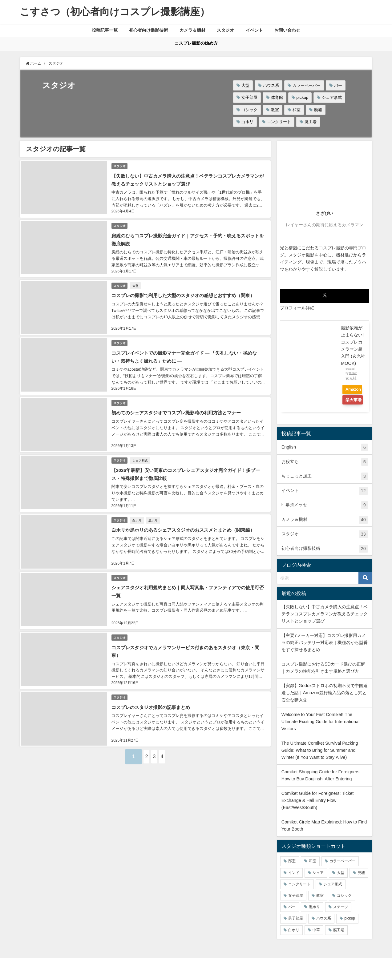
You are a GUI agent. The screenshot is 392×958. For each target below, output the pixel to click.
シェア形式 (332, 98)
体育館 (277, 98)
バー (338, 85)
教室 (275, 110)
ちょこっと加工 (324, 477)
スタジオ (225, 30)
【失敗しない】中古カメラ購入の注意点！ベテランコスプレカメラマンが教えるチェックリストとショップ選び (324, 614)
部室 (292, 861)
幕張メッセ (326, 505)
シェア (318, 873)
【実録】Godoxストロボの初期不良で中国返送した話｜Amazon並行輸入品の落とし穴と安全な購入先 (324, 693)
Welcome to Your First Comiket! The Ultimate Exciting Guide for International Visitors (320, 721)
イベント (254, 30)
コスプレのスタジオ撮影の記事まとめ (152, 688)
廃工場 (311, 122)
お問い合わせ (287, 30)
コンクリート (279, 122)
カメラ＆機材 (192, 30)
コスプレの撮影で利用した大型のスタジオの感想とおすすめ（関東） (187, 290)
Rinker (353, 373)
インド (293, 873)
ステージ (340, 907)
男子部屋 (295, 918)
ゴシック (249, 110)
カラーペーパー (307, 85)
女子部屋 (249, 98)
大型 (245, 85)
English (324, 448)
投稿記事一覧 (105, 30)
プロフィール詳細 (297, 308)
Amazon (355, 390)
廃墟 (318, 110)
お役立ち (324, 462)
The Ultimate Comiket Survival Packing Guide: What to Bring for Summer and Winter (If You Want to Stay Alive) (319, 750)
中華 (316, 930)
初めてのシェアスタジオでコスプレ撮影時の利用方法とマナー (180, 404)
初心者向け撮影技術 (148, 30)
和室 (297, 110)
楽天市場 (352, 401)
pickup (303, 98)
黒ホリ (154, 507)
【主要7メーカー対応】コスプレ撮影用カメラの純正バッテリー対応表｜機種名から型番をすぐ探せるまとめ (324, 643)
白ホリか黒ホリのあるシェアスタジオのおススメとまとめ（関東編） (187, 517)
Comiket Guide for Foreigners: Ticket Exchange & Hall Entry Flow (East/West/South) (317, 800)
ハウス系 (271, 85)
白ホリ (247, 122)
